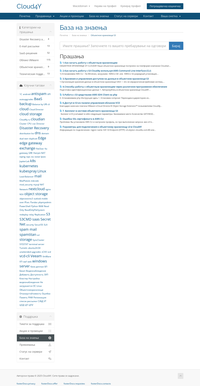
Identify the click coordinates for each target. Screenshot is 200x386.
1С (21, 94)
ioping (23, 156)
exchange (27, 148)
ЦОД (22, 304)
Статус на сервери (126, 16)
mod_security (26, 184)
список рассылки (28, 301)
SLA (46, 224)
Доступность (36, 274)
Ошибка (46, 293)
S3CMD (26, 219)
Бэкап (22, 270)
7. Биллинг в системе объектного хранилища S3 (89, 110)
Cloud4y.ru (25, 119)
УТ (45, 301)
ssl (38, 235)
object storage (36, 193)
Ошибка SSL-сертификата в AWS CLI (82, 118)
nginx (48, 189)
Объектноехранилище (31, 289)
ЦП (26, 304)
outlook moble (41, 198)
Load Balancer (27, 176)
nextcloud (37, 188)
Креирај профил (131, 6)
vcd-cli (25, 256)
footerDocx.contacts (101, 383)
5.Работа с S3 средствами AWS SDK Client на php (88, 94)
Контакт (148, 16)
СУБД (40, 301)
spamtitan (28, 234)
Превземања (36, 345)
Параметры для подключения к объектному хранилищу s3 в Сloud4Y (101, 126)
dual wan (24, 138)
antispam (39, 93)
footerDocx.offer (49, 383)
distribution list (27, 133)
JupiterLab (24, 161)
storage (26, 239)
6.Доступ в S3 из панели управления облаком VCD (90, 102)
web (29, 261)
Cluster (23, 123)
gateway (24, 152)
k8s (33, 160)
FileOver (40, 148)
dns (38, 133)
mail (37, 176)
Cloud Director (36, 109)
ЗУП (46, 274)
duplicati (33, 138)
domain (45, 133)
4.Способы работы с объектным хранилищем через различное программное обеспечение (113, 86)
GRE (31, 152)
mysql (36, 184)
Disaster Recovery (34, 128)
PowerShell (25, 206)
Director (40, 123)
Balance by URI (39, 104)
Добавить (25, 274)
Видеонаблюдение (36, 270)
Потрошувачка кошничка (165, 6)
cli (49, 104)
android (26, 94)
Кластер (24, 278)
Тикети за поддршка (36, 324)
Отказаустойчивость (30, 293)
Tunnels (23, 247)
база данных (37, 266)
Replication (40, 214)
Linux (41, 171)
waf (25, 261)
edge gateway (31, 143)
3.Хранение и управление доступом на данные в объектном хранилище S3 (104, 78)
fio (46, 148)
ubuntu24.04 (34, 247)
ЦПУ (31, 304)
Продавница (44, 16)
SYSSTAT (24, 244)
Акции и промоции (72, 16)
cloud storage (31, 114)
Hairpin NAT (39, 152)
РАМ (30, 297)
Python (34, 206)
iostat (37, 156)
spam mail (28, 229)
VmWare (47, 256)
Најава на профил (105, 6)
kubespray (28, 171)
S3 (48, 214)
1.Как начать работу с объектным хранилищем (88, 62)
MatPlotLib (25, 180)
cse (34, 123)
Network (24, 189)
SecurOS (39, 224)
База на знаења (99, 16)
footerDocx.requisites (74, 383)
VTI (21, 261)
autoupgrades (26, 99)
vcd (49, 251)
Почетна (24, 16)
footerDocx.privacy (26, 383)
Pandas (34, 202)
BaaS (38, 98)
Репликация (40, 297)
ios (32, 156)
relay (31, 214)
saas (36, 219)
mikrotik (35, 180)
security (30, 224)
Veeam (36, 256)
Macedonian (81, 6)
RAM (41, 206)
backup (26, 103)
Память (23, 297)
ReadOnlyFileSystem (35, 209)
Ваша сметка (171, 16)
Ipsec (43, 156)
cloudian (38, 119)
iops (28, 156)
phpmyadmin (44, 202)
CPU (29, 123)
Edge (42, 138)
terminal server (36, 244)
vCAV (44, 251)
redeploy (24, 214)
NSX (22, 194)
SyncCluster (38, 239)
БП (46, 266)
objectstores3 (26, 198)
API (49, 94)
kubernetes (29, 166)
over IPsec (25, 202)
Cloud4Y (29, 6)
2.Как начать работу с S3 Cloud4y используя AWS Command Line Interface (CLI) (105, 70)
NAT (42, 184)
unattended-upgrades (30, 251)
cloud (24, 109)
